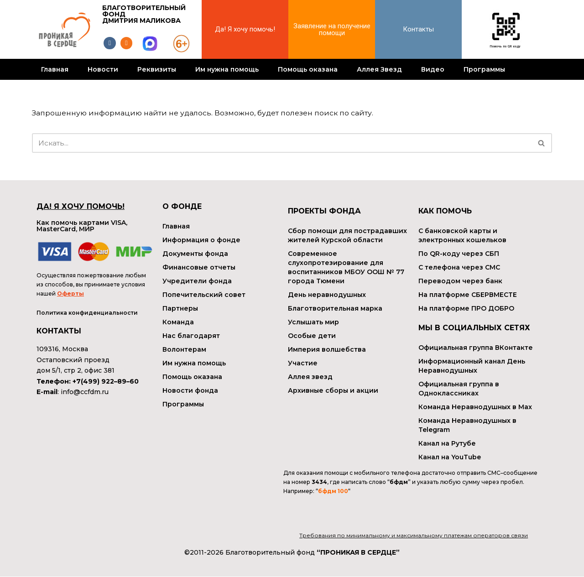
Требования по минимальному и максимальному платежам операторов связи (413, 536)
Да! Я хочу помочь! (245, 29)
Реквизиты (156, 69)
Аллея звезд (310, 377)
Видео (432, 69)
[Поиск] (282, 143)
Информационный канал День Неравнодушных (471, 365)
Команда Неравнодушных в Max (475, 407)
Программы (484, 69)
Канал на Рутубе (447, 443)
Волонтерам (184, 349)
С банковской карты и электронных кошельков (462, 235)
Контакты (418, 29)
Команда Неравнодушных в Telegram (467, 425)
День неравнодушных (327, 295)
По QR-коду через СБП (458, 254)
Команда (178, 322)
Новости (103, 69)
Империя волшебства (327, 349)
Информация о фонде (201, 240)
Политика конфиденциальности (87, 313)
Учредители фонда (197, 281)
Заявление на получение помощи (331, 29)
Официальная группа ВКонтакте (475, 347)
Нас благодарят (191, 336)
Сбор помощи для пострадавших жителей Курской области (347, 235)
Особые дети (312, 336)
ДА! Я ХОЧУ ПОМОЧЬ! (80, 206)
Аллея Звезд (379, 69)
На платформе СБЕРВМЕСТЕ (467, 295)
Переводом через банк (460, 281)
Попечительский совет (203, 295)
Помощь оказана (308, 69)
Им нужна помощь (227, 69)
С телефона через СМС (459, 267)
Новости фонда (190, 390)
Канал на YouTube (449, 457)
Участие (303, 363)
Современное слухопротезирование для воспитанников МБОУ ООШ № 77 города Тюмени (346, 267)
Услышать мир (313, 322)
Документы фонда (195, 254)
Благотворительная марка (335, 308)
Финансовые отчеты (198, 267)
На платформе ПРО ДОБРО (466, 308)
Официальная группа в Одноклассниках (458, 388)
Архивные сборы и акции (333, 390)
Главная (54, 69)
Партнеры (180, 308)
